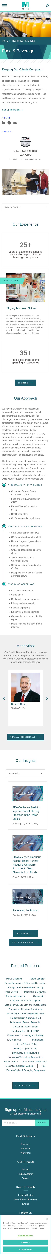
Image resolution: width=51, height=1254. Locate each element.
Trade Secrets (11, 992)
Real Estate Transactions (34, 1061)
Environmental (14, 1040)
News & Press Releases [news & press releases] (25, 1199)
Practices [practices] (25, 1144)
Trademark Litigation (15, 996)
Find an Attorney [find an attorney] (25, 1174)
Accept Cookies (25, 1249)
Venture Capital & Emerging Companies (25, 1070)
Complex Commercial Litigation (25, 1000)
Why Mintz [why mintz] (25, 1153)
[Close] (47, 1219)
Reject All (25, 1242)
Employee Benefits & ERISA (25, 1031)
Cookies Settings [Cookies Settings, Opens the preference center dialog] (25, 1235)
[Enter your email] (25, 1123)
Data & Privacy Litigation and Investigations (25, 1005)
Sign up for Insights (25, 942)
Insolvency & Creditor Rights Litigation (25, 1013)
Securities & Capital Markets (19, 1066)
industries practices (23, 41)
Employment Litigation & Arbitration (25, 1009)
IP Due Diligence (14, 979)
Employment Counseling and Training (25, 1035)
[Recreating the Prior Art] (26, 910)
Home (5, 41)
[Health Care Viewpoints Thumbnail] (28, 793)
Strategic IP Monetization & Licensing (25, 987)
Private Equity (11, 1061)
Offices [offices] (25, 1169)
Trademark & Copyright (35, 992)
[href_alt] (25, 687)
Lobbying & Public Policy (25, 1044)
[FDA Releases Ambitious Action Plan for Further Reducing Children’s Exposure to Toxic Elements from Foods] (27, 865)
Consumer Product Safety (25, 1027)
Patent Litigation (37, 979)
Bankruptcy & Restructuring (25, 1053)
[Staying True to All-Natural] (25, 287)
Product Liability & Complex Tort (25, 1018)
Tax (43, 1066)
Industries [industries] (25, 1148)
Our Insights (25, 933)
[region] (25, 1234)
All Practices (25, 1085)
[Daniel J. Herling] (19, 704)
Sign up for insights (12, 110)
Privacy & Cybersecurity (25, 1048)
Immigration (38, 1040)
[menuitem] (5, 41)
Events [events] (25, 1204)
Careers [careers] (25, 1178)
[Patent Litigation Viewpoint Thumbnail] (28, 897)
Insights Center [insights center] (25, 1195)
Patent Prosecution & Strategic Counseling (25, 983)
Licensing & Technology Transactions (25, 1057)
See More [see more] (25, 383)
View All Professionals (25, 737)
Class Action (39, 996)
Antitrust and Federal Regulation (25, 1022)
